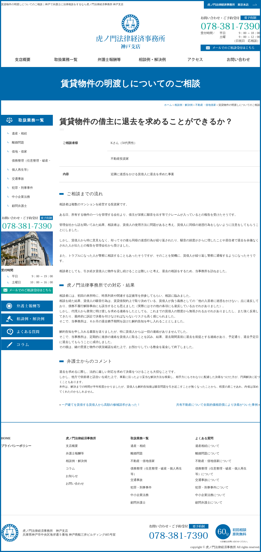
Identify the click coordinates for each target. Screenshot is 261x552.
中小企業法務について (210, 495)
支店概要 (72, 446)
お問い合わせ (75, 483)
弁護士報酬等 (75, 453)
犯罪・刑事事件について (211, 487)
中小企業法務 (21, 196)
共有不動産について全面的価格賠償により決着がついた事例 (217, 404)
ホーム (168, 104)
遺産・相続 (19, 133)
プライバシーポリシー (16, 446)
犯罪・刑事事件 (22, 187)
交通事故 (18, 178)
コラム (70, 468)
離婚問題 (18, 142)
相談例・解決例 (184, 104)
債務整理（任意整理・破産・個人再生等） (31, 165)
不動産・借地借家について (213, 461)
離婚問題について (207, 453)
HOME (6, 438)
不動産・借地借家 (205, 104)
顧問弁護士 (19, 205)
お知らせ (72, 476)
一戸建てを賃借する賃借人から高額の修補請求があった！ (101, 404)
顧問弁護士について (208, 502)
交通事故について (207, 480)
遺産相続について (207, 446)
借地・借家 (19, 151)
